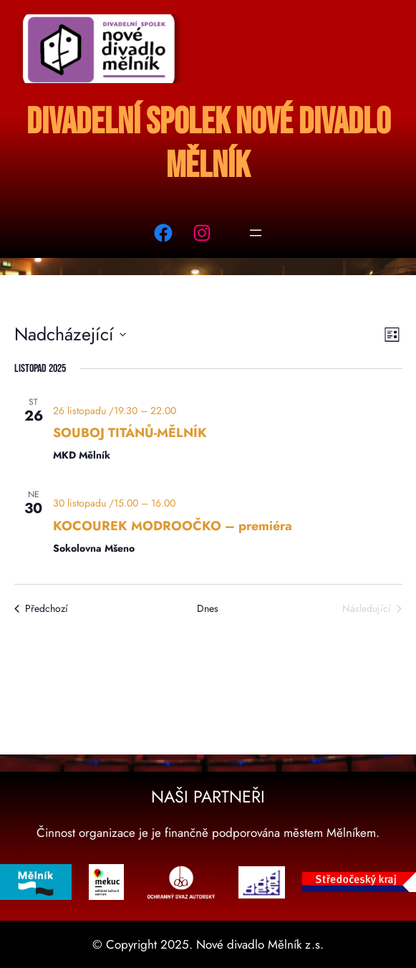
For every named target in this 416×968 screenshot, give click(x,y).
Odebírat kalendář (199, 656)
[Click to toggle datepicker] (70, 334)
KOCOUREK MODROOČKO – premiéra (172, 526)
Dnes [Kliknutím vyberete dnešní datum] (207, 608)
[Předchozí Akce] (41, 608)
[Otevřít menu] (255, 232)
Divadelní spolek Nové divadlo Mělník (208, 144)
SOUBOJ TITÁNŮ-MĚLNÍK (130, 432)
